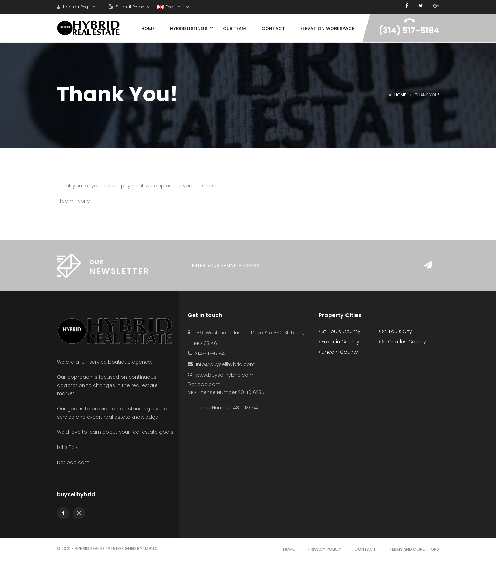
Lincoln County (338, 351)
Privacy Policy (324, 549)
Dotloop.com (74, 462)
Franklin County (339, 341)
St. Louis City (395, 331)
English (169, 7)
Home (400, 95)
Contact (365, 549)
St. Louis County (339, 331)
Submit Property (129, 7)
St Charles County (402, 341)
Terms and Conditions (414, 549)
